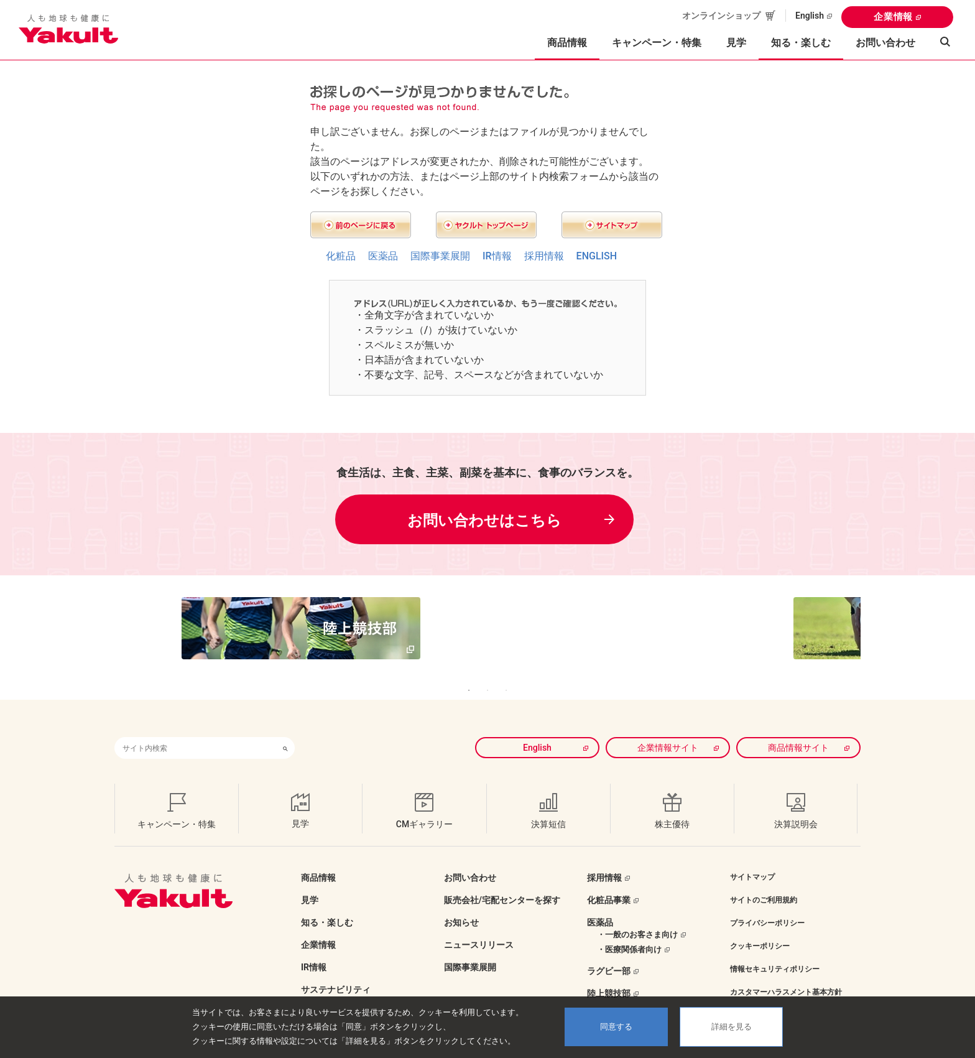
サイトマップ (752, 858)
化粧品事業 (609, 881)
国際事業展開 (440, 256)
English (809, 16)
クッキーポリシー (760, 927)
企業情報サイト (667, 729)
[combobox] (195, 729)
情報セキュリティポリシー (775, 950)
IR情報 (497, 256)
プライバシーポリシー (767, 904)
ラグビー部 (609, 952)
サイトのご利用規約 (763, 881)
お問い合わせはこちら (484, 520)
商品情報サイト (798, 729)
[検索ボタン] (285, 729)
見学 (736, 43)
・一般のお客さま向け (637, 916)
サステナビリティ (336, 971)
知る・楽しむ (327, 904)
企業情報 (893, 16)
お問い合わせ (885, 43)
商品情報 (318, 859)
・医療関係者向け (629, 930)
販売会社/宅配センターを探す (502, 881)
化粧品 (341, 256)
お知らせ (461, 904)
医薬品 (383, 256)
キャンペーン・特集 (656, 43)
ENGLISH (596, 256)
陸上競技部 (609, 975)
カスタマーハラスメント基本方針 (786, 973)
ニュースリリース (479, 926)
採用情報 (544, 256)
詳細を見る (731, 1026)
